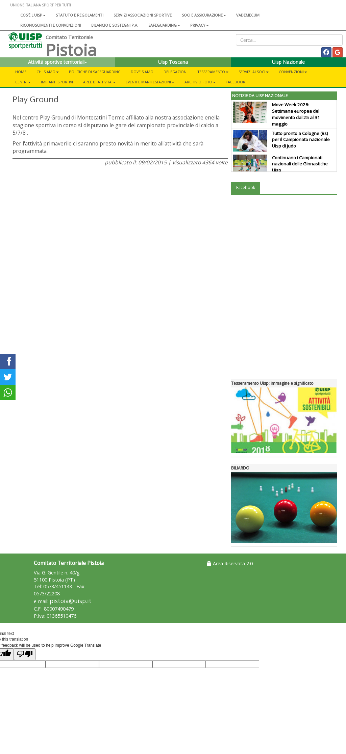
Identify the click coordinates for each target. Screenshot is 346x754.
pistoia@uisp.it (71, 601)
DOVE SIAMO (142, 71)
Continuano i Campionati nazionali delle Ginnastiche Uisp (300, 164)
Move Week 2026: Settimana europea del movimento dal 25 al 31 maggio (296, 114)
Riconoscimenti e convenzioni (50, 25)
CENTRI (23, 81)
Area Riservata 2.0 (230, 563)
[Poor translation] (24, 654)
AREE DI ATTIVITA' (99, 81)
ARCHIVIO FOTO (200, 81)
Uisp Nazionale (288, 62)
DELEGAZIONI (176, 71)
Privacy (199, 25)
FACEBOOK (235, 81)
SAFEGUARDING (164, 25)
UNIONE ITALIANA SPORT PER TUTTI (40, 4)
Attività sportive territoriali (57, 62)
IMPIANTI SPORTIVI (57, 81)
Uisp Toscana (173, 62)
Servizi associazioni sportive (143, 15)
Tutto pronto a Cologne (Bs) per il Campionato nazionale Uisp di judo (301, 139)
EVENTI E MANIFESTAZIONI (150, 81)
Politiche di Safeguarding (95, 71)
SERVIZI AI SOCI (254, 71)
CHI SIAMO (47, 71)
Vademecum (248, 15)
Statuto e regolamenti (79, 15)
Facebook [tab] (245, 187)
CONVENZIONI (293, 71)
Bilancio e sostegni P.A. (114, 25)
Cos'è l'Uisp (33, 15)
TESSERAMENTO (213, 71)
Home (20, 71)
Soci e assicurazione (204, 15)
